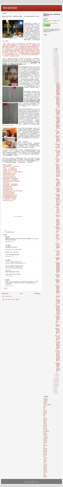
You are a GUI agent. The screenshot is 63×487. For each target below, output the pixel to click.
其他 (44, 462)
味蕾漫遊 (45, 461)
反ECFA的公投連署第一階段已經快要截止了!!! (57, 190)
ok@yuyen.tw (50, 20)
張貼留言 (6, 288)
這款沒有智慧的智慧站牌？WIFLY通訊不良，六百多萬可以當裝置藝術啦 (58, 202)
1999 (55, 393)
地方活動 (45, 428)
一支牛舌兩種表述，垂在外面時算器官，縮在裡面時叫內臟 (57, 222)
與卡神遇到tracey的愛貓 (57, 147)
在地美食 (45, 436)
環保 (44, 415)
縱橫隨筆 (45, 412)
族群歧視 (12, 232)
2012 (55, 62)
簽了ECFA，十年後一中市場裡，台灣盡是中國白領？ (57, 253)
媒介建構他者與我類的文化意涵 (10, 194)
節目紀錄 (45, 398)
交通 (44, 409)
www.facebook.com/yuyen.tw (51, 23)
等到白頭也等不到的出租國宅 (57, 195)
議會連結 (45, 468)
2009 (55, 379)
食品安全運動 (46, 431)
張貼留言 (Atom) (8, 296)
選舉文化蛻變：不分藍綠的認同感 (10, 184)
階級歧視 (45, 467)
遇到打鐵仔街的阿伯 (57, 145)
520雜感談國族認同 (7, 186)
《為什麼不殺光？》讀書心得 (9, 199)
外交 (44, 443)
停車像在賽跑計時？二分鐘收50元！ (57, 276)
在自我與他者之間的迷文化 (9, 175)
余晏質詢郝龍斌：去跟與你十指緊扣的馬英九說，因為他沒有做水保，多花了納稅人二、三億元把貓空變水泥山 (57, 171)
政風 (44, 456)
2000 (55, 391)
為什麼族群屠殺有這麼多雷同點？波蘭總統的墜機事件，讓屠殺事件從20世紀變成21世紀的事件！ (57, 268)
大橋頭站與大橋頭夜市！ (57, 216)
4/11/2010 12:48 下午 (9, 241)
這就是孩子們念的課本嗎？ (57, 325)
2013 (55, 61)
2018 (55, 52)
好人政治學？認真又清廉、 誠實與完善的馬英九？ (57, 246)
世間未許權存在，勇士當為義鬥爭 (10, 179)
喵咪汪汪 (45, 426)
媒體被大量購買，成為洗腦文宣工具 (11, 178)
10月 (56, 71)
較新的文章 (5, 293)
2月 (56, 375)
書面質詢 (45, 439)
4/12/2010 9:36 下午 (9, 285)
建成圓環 (45, 450)
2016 (55, 56)
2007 (55, 382)
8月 (56, 74)
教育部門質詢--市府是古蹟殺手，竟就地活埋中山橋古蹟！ (57, 154)
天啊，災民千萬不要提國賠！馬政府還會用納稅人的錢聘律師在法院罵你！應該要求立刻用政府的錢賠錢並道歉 (57, 89)
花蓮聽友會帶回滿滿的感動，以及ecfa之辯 (58, 127)
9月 (56, 73)
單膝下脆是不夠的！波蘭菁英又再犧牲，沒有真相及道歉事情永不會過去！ (57, 290)
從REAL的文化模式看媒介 (9, 193)
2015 (55, 57)
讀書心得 (45, 418)
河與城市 (45, 470)
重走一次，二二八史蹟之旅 (9, 167)
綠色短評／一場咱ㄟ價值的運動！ (57, 133)
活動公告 (45, 423)
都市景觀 (45, 420)
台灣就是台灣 (6, 182)
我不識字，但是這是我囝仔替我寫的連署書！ (57, 318)
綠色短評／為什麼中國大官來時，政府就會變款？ (57, 331)
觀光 (44, 446)
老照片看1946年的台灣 (8, 200)
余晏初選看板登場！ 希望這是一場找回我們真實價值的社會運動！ (57, 120)
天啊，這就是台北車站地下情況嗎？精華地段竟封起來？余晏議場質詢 (57, 345)
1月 (56, 377)
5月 (56, 79)
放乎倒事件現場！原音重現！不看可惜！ (57, 161)
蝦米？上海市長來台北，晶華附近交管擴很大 (57, 337)
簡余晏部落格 (10, 8)
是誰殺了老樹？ (57, 322)
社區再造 (45, 465)
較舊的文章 (37, 293)
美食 (44, 473)
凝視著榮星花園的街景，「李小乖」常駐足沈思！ (57, 230)
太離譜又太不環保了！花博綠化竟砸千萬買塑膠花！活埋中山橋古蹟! (57, 183)
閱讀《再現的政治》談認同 (9, 174)
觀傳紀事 (45, 445)
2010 (55, 66)
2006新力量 (45, 437)
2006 (55, 384)
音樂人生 (45, 432)
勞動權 (44, 475)
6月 (56, 78)
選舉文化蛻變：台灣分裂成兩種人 (10, 185)
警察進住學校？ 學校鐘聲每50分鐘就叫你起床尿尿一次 (57, 113)
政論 (44, 407)
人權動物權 (7, 232)
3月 (56, 373)
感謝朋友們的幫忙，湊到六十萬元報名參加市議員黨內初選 (57, 139)
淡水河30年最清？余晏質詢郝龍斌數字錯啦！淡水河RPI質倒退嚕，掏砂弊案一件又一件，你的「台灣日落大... (57, 102)
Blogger (36, 482)
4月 (56, 81)
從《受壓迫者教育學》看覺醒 (9, 197)
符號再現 (45, 434)
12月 (56, 67)
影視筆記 (45, 440)
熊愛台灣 (45, 448)
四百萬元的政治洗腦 (7, 188)
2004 (55, 387)
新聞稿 (44, 421)
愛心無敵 (45, 429)
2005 (55, 386)
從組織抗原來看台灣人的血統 (9, 173)
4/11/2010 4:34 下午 (9, 256)
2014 (55, 59)
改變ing (44, 414)
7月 (56, 76)
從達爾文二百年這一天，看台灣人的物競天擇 (13, 171)
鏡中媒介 (45, 406)
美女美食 (45, 453)
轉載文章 (45, 454)
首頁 (21, 293)
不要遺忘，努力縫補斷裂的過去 (10, 169)
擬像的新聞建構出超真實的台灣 (10, 196)
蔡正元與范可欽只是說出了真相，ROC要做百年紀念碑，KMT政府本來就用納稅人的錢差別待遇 (57, 356)
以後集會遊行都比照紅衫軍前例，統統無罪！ (57, 301)
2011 (55, 64)
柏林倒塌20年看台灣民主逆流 (9, 177)
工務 (44, 417)
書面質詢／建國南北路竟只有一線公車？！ (57, 281)
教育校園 (45, 442)
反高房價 (45, 472)
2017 (55, 54)
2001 (55, 389)
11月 (56, 69)
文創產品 (45, 464)
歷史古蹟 (45, 410)
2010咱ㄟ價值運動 (47, 404)
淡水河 (44, 459)
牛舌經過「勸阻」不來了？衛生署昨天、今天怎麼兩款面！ (57, 210)
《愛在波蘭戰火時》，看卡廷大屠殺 (11, 166)
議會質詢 (45, 403)
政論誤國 (45, 451)
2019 (55, 50)
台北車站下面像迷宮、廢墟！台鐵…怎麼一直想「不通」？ (57, 238)
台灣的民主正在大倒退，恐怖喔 (10, 170)
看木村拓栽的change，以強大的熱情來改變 (12, 190)
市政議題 (45, 401)
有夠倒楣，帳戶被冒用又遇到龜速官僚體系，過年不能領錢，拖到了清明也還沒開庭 (57, 310)
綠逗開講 (45, 476)
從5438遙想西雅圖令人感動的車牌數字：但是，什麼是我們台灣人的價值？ (57, 367)
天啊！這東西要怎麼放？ (57, 297)
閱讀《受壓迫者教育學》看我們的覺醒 (11, 181)
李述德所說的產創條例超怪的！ (57, 259)
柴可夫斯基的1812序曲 (8, 189)
